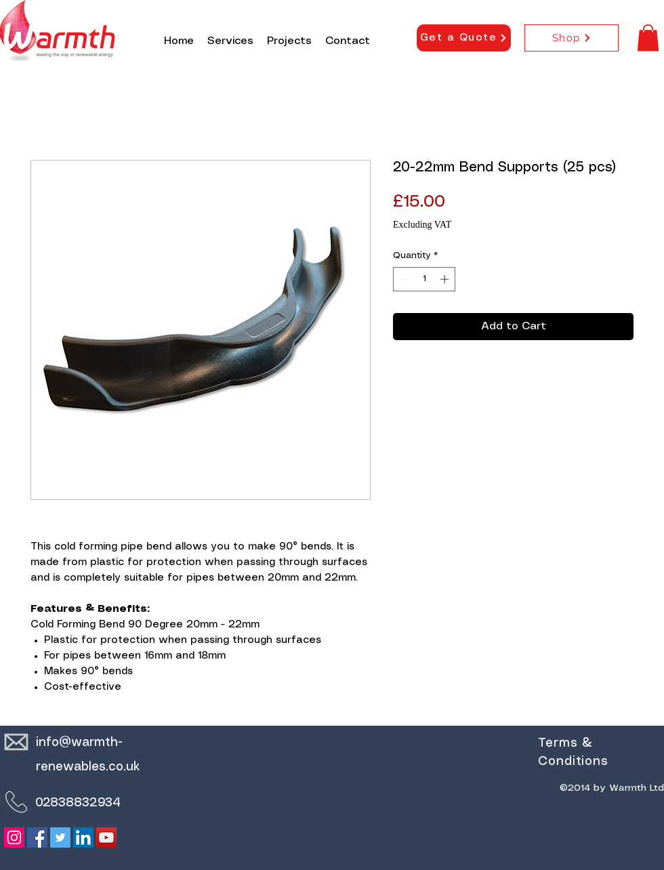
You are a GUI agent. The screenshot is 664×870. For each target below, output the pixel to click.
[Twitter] (60, 837)
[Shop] (571, 37)
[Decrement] (403, 279)
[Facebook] (37, 837)
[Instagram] (14, 837)
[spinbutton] (424, 279)
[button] (648, 37)
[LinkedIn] (83, 837)
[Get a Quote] (464, 37)
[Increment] (446, 279)
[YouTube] (106, 837)
